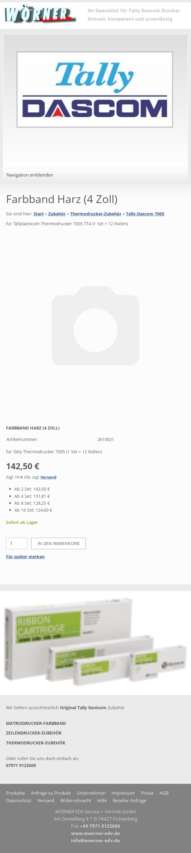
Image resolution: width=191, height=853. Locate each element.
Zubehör (57, 214)
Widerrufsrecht (75, 800)
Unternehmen (91, 793)
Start (39, 214)
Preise (147, 793)
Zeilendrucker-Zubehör (33, 733)
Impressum (123, 793)
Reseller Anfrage (129, 800)
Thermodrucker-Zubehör (95, 214)
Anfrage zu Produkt (51, 793)
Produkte (15, 793)
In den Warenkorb (58, 543)
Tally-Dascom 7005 (145, 214)
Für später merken (25, 556)
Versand (48, 477)
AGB (164, 793)
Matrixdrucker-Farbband (36, 723)
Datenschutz (18, 800)
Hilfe (102, 800)
